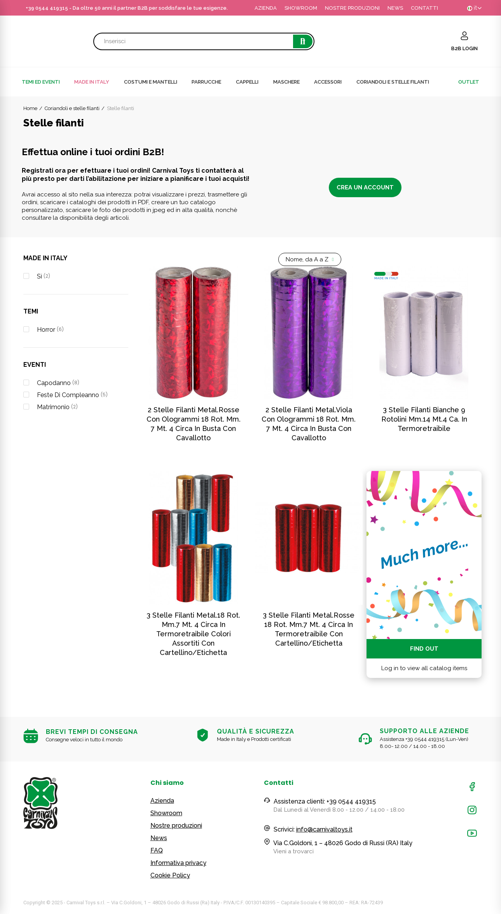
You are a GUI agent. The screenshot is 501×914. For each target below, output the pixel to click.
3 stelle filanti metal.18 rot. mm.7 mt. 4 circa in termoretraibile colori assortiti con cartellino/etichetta (193, 634)
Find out (424, 648)
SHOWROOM (301, 8)
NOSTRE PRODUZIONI (352, 8)
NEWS (395, 8)
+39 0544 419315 (47, 8)
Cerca (302, 41)
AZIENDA (266, 8)
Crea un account (365, 187)
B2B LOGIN (464, 48)
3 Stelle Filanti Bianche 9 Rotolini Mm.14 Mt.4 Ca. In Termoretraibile (424, 419)
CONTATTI (424, 8)
